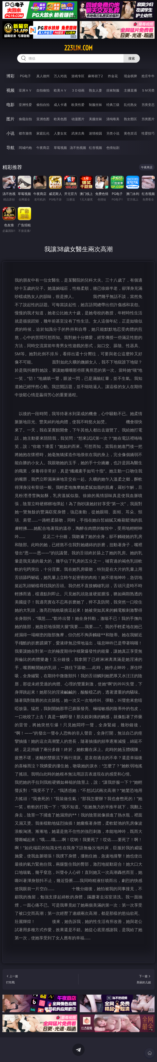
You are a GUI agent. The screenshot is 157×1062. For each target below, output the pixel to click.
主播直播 (130, 90)
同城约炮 (25, 147)
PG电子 (25, 76)
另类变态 (148, 104)
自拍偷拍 (42, 90)
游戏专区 (77, 76)
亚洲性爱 (25, 104)
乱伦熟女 (130, 104)
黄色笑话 (130, 133)
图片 (10, 119)
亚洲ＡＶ (25, 90)
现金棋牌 (130, 76)
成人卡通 (60, 104)
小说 (10, 133)
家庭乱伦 (42, 133)
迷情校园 (95, 133)
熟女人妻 (95, 90)
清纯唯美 (112, 119)
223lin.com (78, 48)
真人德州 (42, 76)
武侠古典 (77, 133)
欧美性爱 (77, 104)
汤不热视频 (78, 147)
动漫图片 (77, 119)
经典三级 (112, 104)
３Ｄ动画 (77, 90)
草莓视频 (60, 147)
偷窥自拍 (25, 119)
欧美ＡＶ (60, 90)
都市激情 (25, 133)
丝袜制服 (112, 90)
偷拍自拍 (42, 104)
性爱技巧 (148, 133)
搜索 (131, 58)
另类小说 (112, 133)
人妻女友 (60, 133)
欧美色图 (60, 119)
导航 (10, 147)
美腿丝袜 (95, 119)
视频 (10, 90)
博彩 (10, 76)
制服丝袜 (95, 104)
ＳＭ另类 (148, 90)
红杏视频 (95, 147)
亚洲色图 (42, 119)
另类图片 (148, 119)
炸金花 (113, 76)
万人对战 (60, 76)
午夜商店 (42, 147)
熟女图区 (130, 119)
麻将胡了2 (95, 76)
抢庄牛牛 (148, 76)
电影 (10, 104)
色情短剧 (112, 147)
